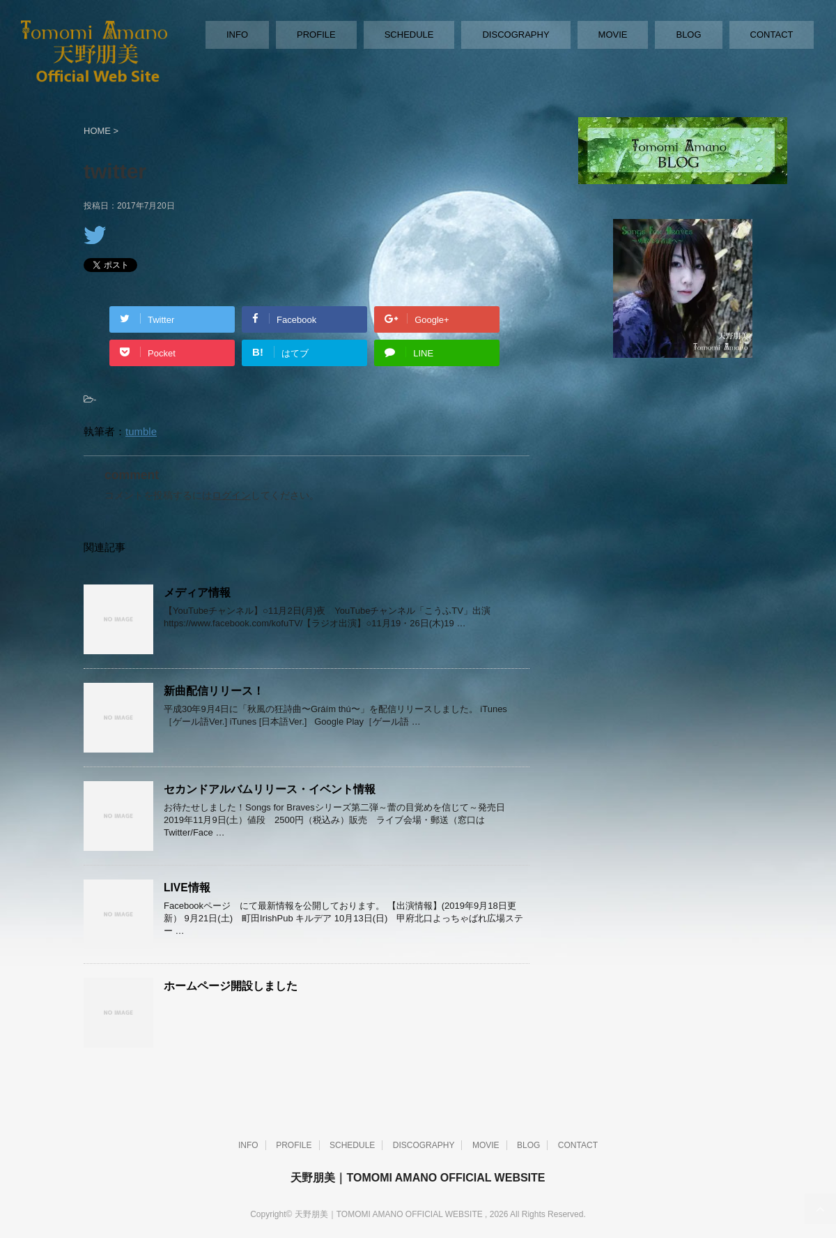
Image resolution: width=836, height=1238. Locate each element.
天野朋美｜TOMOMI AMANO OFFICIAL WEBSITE (418, 1178)
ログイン (231, 495)
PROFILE (316, 34)
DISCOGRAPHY (515, 34)
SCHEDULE (409, 34)
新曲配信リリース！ (214, 691)
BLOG (688, 34)
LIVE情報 (187, 887)
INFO (237, 34)
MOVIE (613, 34)
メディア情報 (197, 592)
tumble (141, 431)
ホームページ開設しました (230, 986)
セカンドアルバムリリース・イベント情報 (270, 789)
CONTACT (772, 34)
